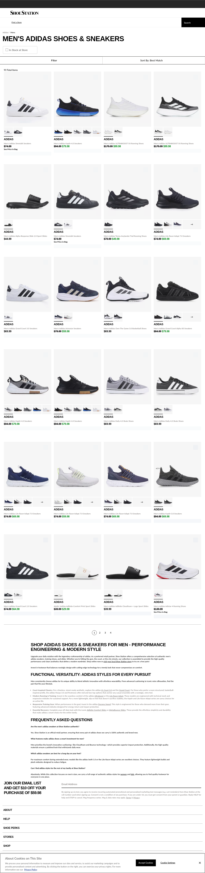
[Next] (200, 632)
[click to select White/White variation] (96, 132)
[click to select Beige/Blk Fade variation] (68, 317)
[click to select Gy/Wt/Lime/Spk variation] (58, 502)
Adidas (5, 32)
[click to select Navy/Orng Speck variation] (177, 224)
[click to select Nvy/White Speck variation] (8, 502)
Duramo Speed (104, 704)
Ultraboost (98, 696)
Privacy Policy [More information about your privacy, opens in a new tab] (30, 869)
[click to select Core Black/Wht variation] (118, 594)
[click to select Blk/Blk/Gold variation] (8, 594)
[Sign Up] (197, 784)
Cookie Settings (167, 862)
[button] (12, 22)
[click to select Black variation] (8, 224)
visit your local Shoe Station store (117, 661)
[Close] (199, 862)
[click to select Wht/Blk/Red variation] (158, 594)
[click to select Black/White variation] (18, 132)
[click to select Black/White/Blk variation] (58, 594)
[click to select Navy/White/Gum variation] (58, 317)
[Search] (193, 22)
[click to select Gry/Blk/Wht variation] (108, 409)
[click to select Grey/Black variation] (87, 132)
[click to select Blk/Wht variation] (177, 317)
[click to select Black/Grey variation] (167, 502)
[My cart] (200, 13)
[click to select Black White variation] (108, 594)
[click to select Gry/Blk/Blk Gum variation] (167, 317)
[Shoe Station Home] (24, 13)
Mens (12, 32)
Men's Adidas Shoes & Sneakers (63, 38)
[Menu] (4, 13)
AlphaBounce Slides (117, 710)
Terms (128, 797)
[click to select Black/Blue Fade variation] (58, 132)
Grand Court (124, 690)
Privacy (136, 797)
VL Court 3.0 (106, 690)
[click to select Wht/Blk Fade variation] (167, 224)
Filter (51, 60)
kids (132, 774)
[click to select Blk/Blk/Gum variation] (68, 132)
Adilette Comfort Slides (96, 710)
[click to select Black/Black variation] (108, 224)
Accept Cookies (146, 862)
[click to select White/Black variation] (8, 132)
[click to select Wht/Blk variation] (77, 132)
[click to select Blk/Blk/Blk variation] (158, 224)
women (123, 774)
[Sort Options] (153, 60)
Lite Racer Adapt (116, 696)
